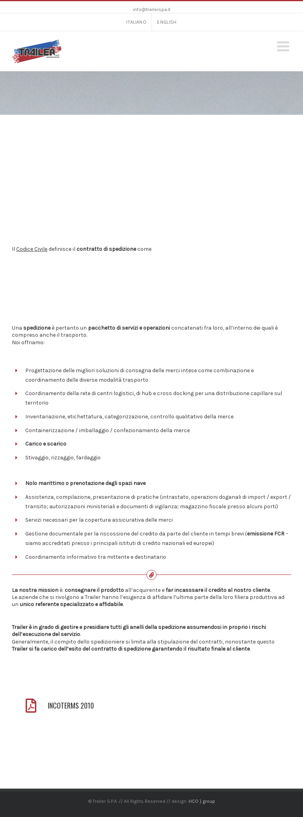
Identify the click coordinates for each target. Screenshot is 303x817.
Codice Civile (31, 249)
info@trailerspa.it (151, 9)
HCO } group (202, 801)
